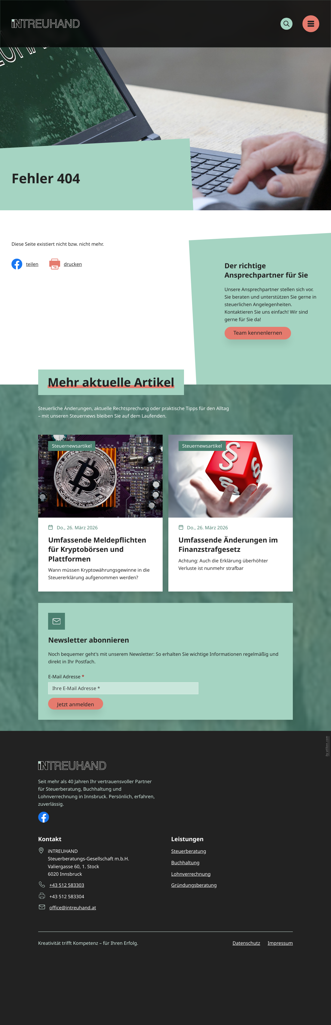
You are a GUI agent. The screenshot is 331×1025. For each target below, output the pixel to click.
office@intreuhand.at (72, 907)
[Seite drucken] (65, 264)
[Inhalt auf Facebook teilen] (24, 264)
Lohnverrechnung (191, 874)
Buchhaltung (185, 862)
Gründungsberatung (194, 885)
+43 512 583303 (66, 884)
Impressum (280, 943)
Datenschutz (246, 943)
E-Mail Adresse (66, 676)
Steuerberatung (188, 851)
